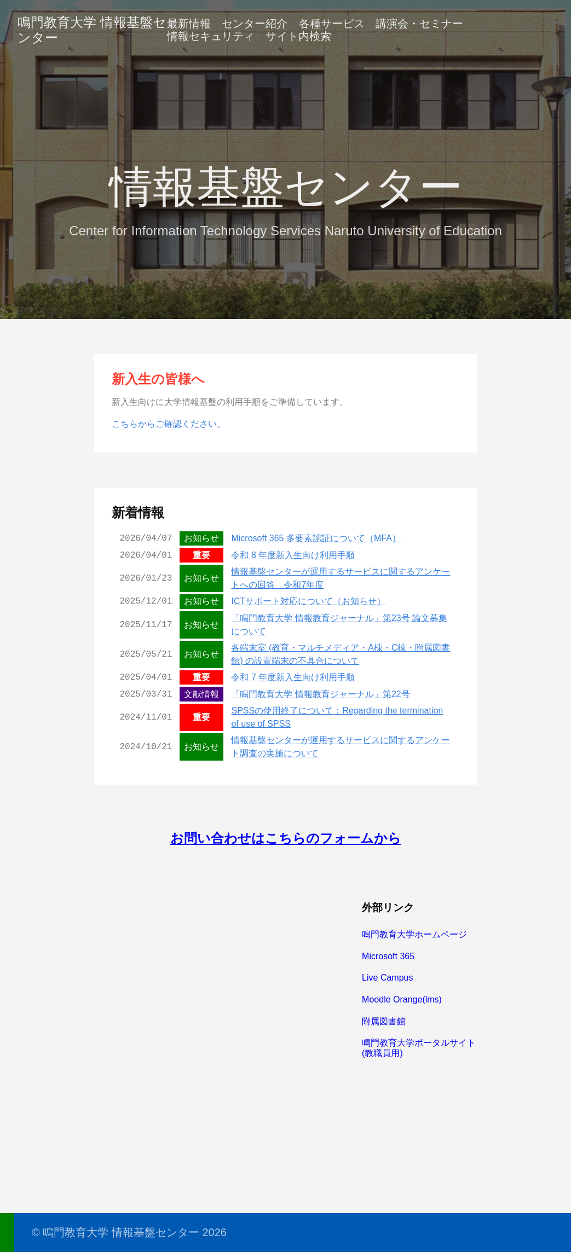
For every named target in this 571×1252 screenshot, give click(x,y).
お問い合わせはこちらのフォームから (285, 838)
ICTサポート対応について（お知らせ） (308, 601)
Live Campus (387, 977)
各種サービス (332, 24)
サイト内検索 (298, 36)
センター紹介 (254, 24)
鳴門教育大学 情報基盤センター (92, 30)
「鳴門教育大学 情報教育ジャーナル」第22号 (320, 694)
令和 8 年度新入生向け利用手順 (293, 555)
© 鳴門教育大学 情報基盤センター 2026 (129, 1232)
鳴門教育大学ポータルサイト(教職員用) (419, 1047)
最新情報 (189, 24)
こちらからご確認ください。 (169, 423)
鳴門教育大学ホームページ (414, 934)
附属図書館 (384, 1021)
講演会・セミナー (419, 24)
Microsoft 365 (388, 956)
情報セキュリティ (211, 36)
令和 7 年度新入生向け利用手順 (293, 677)
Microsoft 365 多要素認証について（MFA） (315, 538)
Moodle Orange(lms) (402, 999)
